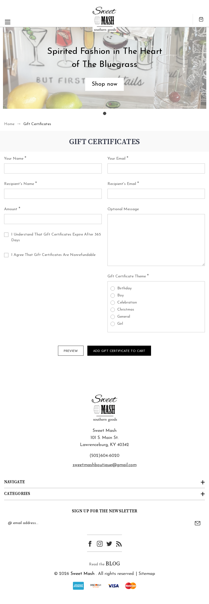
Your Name (15, 159)
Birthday (124, 288)
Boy (120, 295)
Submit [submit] (197, 523)
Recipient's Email (123, 184)
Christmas (125, 310)
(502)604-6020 (104, 456)
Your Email (117, 159)
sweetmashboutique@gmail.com (105, 465)
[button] (104, 84)
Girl (120, 324)
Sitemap (147, 574)
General (123, 317)
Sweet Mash (82, 574)
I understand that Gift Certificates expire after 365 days (56, 237)
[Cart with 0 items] (201, 19)
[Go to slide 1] (104, 113)
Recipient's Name (20, 184)
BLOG (113, 563)
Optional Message (123, 209)
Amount (12, 209)
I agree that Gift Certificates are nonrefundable (53, 255)
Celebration (127, 303)
